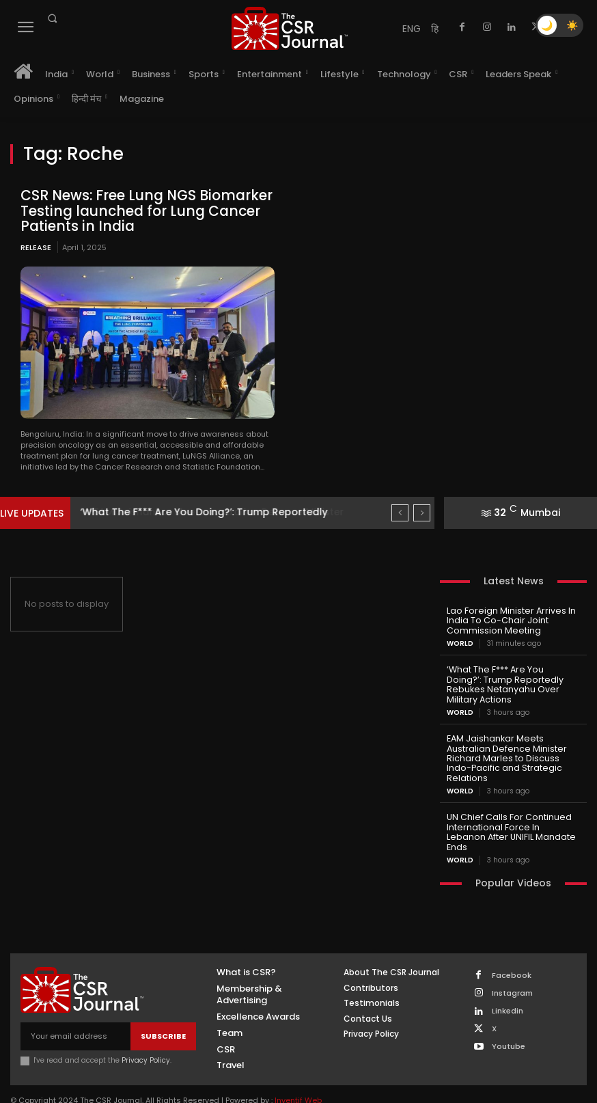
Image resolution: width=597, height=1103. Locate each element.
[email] (75, 1010)
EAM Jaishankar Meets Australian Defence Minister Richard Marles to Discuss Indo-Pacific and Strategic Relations (503, 743)
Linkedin (507, 984)
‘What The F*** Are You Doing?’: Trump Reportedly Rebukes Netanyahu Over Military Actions (513, 677)
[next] (421, 512)
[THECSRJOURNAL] (289, 28)
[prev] (399, 512)
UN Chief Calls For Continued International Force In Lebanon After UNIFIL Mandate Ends (509, 810)
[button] (52, 18)
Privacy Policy (146, 1034)
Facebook (511, 948)
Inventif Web (298, 1073)
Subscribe (163, 1008)
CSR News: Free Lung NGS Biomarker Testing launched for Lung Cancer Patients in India (141, 210)
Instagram (512, 966)
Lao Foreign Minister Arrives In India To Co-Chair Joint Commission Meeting (507, 619)
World (460, 641)
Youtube (508, 1020)
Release (35, 246)
